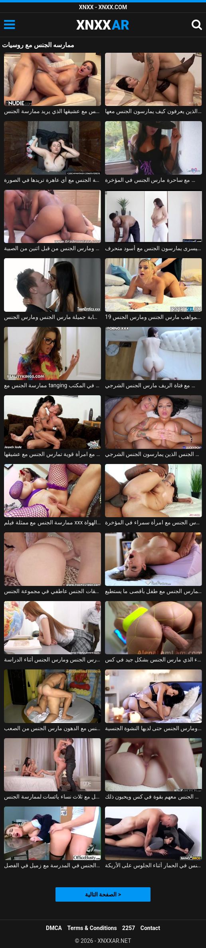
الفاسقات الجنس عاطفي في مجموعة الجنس (52, 591)
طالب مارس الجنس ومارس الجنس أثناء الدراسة (52, 659)
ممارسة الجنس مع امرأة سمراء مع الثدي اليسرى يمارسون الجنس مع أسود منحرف (153, 248)
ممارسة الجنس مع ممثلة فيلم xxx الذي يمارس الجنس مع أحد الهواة (52, 522)
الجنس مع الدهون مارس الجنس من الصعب (52, 728)
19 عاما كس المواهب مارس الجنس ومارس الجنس (153, 317)
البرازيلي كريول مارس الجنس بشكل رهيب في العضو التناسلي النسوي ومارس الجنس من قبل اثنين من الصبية (52, 248)
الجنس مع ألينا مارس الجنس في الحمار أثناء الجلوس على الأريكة (153, 865)
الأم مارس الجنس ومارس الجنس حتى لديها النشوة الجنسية (153, 728)
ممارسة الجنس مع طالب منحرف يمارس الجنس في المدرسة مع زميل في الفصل (52, 865)
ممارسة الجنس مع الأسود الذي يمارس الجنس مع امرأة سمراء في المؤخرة (153, 522)
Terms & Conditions (92, 928)
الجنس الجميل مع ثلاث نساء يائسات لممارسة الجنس (52, 796)
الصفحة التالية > (103, 894)
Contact (150, 928)
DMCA (54, 928)
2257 (128, 928)
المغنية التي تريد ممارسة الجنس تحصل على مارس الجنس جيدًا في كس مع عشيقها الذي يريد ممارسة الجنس (52, 111)
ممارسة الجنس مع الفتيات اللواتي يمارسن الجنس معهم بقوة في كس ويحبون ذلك (153, 796)
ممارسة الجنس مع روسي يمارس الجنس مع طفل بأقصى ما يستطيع (153, 591)
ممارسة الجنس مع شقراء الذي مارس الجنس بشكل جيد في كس (153, 659)
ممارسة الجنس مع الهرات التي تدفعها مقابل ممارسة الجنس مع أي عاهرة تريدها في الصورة (52, 180)
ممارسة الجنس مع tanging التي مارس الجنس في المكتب (52, 385)
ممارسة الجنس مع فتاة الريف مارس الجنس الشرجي (153, 385)
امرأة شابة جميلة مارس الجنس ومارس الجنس (52, 317)
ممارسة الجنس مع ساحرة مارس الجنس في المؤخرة (153, 180)
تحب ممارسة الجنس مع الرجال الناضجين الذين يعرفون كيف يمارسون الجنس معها (153, 111)
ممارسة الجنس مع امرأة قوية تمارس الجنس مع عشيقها (52, 454)
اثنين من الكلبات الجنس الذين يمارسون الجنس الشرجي (153, 454)
